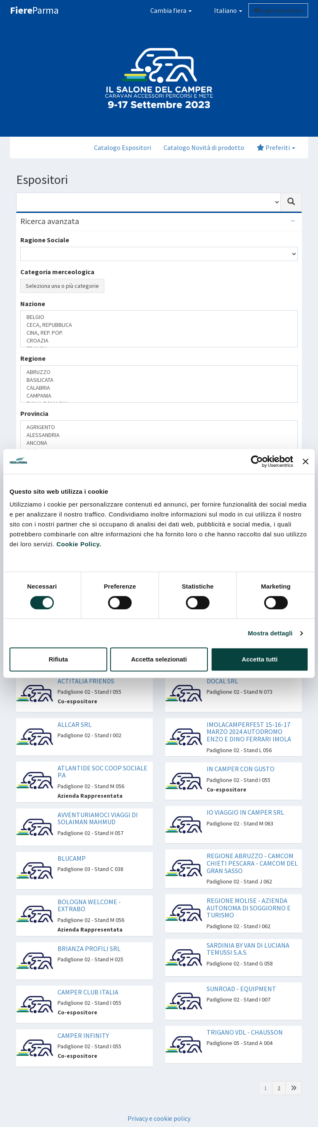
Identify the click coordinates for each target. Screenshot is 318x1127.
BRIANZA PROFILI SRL (89, 948)
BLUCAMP (72, 858)
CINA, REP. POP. (159, 333)
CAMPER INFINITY (83, 1035)
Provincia (34, 413)
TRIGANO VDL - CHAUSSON (245, 1032)
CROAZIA (159, 341)
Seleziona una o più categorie (62, 286)
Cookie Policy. (78, 544)
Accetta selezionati (159, 659)
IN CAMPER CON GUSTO (241, 769)
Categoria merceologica (57, 272)
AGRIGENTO (159, 427)
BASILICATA (159, 380)
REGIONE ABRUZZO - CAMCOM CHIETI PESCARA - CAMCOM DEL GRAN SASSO (252, 863)
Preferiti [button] (276, 147)
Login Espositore (278, 10)
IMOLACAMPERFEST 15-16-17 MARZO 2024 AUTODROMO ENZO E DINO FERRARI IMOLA (249, 731)
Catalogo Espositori (122, 147)
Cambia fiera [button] (171, 10)
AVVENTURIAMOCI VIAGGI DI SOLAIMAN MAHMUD (98, 818)
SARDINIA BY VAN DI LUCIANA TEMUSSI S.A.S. (248, 949)
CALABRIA (159, 388)
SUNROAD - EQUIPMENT (241, 989)
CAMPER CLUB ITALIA (88, 992)
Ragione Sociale (44, 240)
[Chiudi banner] (305, 461)
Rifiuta (58, 659)
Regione (33, 358)
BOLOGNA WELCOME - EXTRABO (89, 905)
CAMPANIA (159, 396)
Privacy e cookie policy (159, 1118)
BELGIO (159, 317)
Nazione (32, 303)
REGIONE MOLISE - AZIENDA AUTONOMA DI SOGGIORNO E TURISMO (249, 907)
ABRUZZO (159, 372)
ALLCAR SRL (75, 724)
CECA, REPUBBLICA (159, 325)
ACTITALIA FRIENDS (86, 681)
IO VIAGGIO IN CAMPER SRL (245, 812)
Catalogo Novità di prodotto (204, 147)
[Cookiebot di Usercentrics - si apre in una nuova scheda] (257, 461)
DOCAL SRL (222, 681)
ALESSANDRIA (159, 435)
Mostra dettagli (270, 633)
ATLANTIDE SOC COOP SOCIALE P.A (102, 771)
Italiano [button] (223, 10)
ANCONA (159, 443)
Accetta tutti (260, 659)
